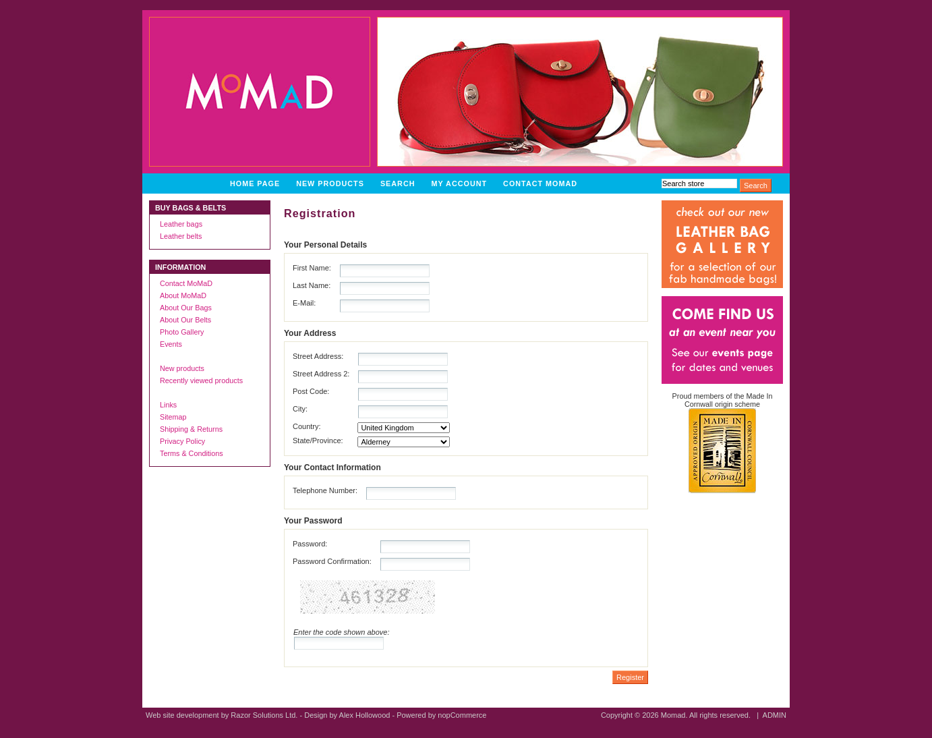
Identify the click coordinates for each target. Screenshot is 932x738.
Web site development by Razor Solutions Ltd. (221, 715)
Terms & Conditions (191, 453)
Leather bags (181, 224)
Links (168, 405)
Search (397, 183)
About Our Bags (186, 308)
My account (460, 183)
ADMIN (774, 715)
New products (330, 183)
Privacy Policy (182, 441)
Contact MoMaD (540, 183)
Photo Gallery (182, 332)
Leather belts (181, 236)
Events (171, 344)
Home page (255, 183)
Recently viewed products (201, 380)
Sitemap (173, 417)
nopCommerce (462, 715)
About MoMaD (183, 295)
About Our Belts (185, 320)
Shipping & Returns (191, 429)
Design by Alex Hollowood (347, 715)
